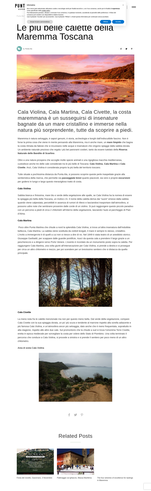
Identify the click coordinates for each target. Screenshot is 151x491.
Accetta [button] (118, 22)
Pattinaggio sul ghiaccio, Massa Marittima (74, 478)
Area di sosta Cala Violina (31, 348)
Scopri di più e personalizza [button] (39, 22)
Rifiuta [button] (105, 22)
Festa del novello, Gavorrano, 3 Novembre (34, 478)
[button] (123, 5)
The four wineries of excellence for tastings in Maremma (115, 479)
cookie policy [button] (46, 10)
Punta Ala (20, 16)
